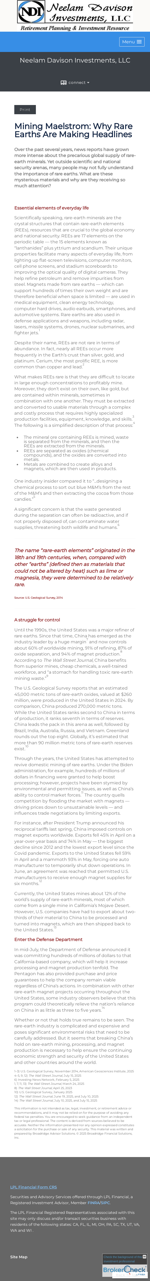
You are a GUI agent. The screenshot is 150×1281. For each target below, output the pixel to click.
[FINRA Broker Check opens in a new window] (124, 1265)
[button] (132, 42)
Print (25, 109)
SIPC (105, 1202)
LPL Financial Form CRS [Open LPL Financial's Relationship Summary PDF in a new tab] (33, 1187)
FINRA (94, 1202)
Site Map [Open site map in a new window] (19, 1256)
